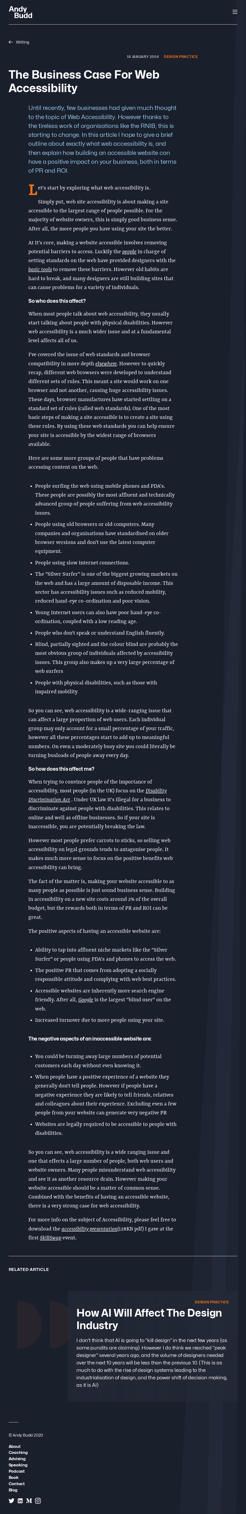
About (15, 1446)
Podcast (17, 1471)
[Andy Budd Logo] (20, 12)
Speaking (18, 1464)
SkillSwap (50, 1238)
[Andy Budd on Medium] (29, 1501)
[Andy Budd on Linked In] (20, 1501)
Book (14, 1477)
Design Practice (181, 57)
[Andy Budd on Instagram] (38, 1501)
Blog (13, 1489)
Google (85, 1000)
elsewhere (106, 364)
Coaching (18, 1452)
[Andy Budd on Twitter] (11, 1501)
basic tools (40, 270)
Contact (17, 1483)
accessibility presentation (89, 1229)
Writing (19, 41)
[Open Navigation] (235, 12)
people (129, 252)
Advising (17, 1458)
